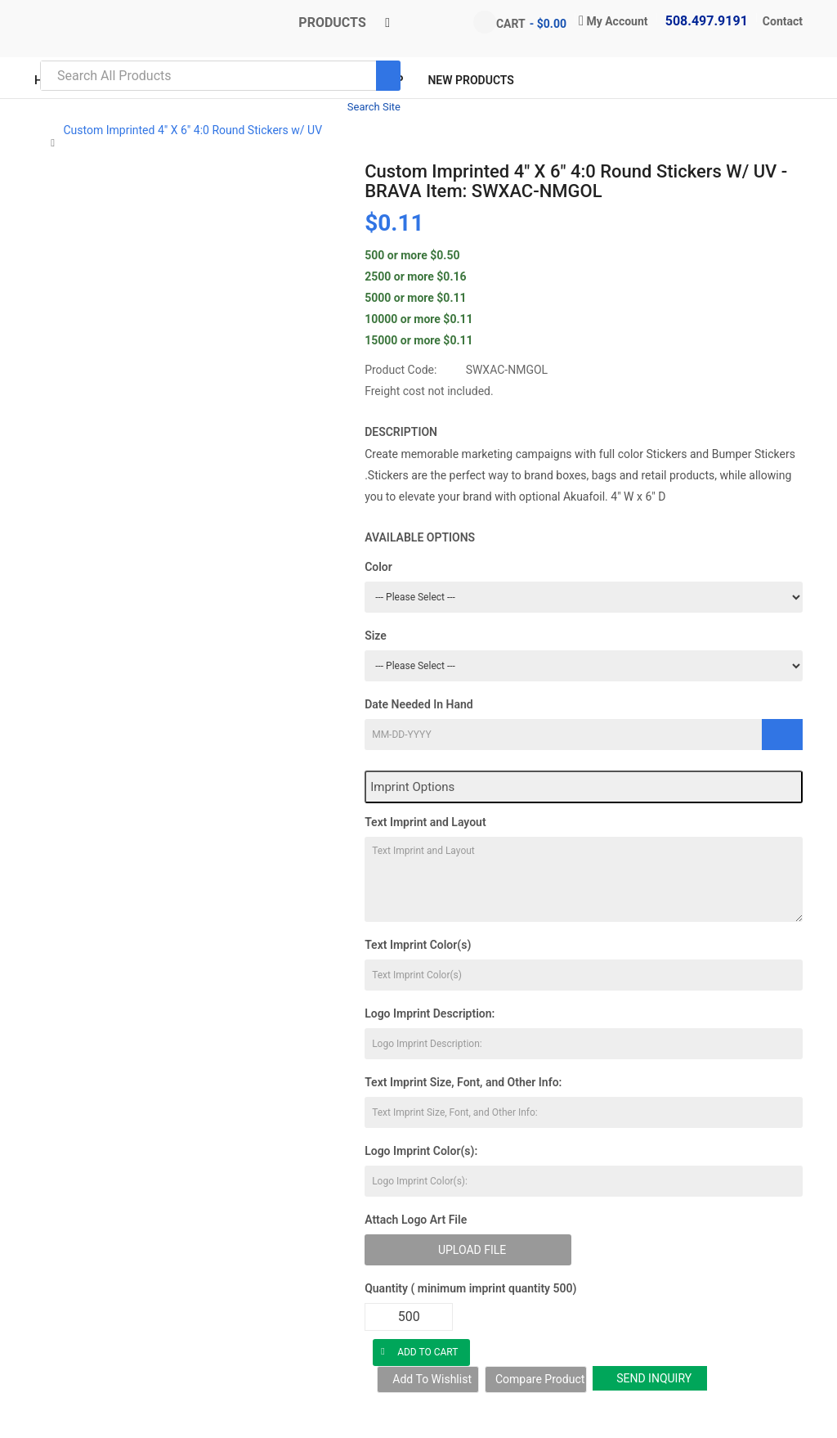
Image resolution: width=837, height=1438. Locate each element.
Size (376, 635)
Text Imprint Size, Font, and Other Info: (463, 1082)
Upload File (472, 1249)
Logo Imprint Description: (430, 1013)
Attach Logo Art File (416, 1219)
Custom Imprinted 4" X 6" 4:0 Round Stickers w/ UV (192, 130)
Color (378, 566)
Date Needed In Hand (419, 704)
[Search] (388, 76)
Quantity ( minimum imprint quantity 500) (470, 1288)
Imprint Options (412, 787)
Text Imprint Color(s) (418, 944)
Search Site (374, 106)
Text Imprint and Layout (425, 822)
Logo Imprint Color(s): (421, 1150)
